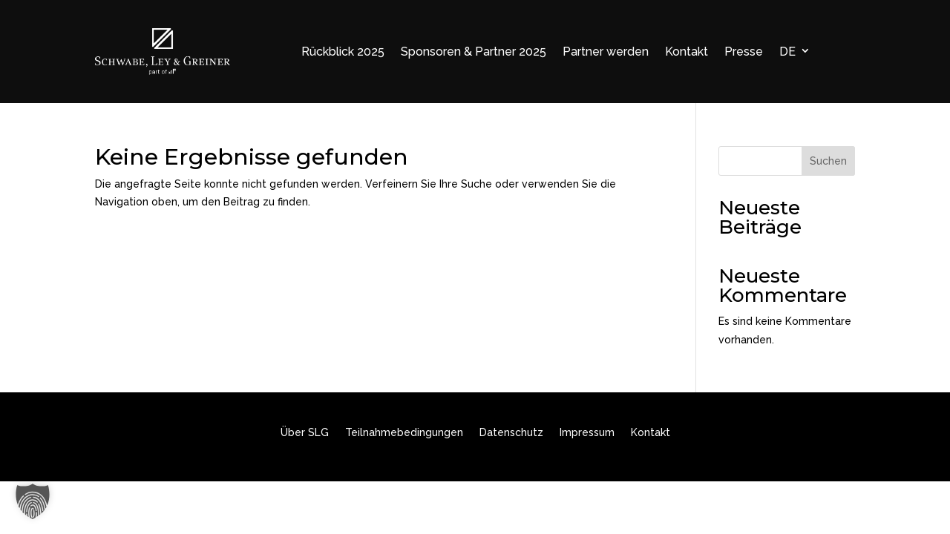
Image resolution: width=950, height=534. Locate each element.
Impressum (587, 432)
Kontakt (686, 51)
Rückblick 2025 (342, 51)
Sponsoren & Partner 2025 (473, 51)
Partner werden (606, 51)
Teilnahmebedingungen (404, 432)
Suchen (828, 161)
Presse (743, 51)
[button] (32, 501)
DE (787, 51)
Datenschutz (511, 432)
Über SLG (305, 432)
